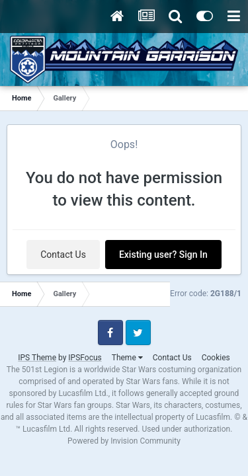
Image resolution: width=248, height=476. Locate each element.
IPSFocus (84, 357)
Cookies (216, 357)
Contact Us (63, 254)
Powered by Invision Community (124, 441)
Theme (127, 357)
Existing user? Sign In (163, 254)
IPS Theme (37, 357)
